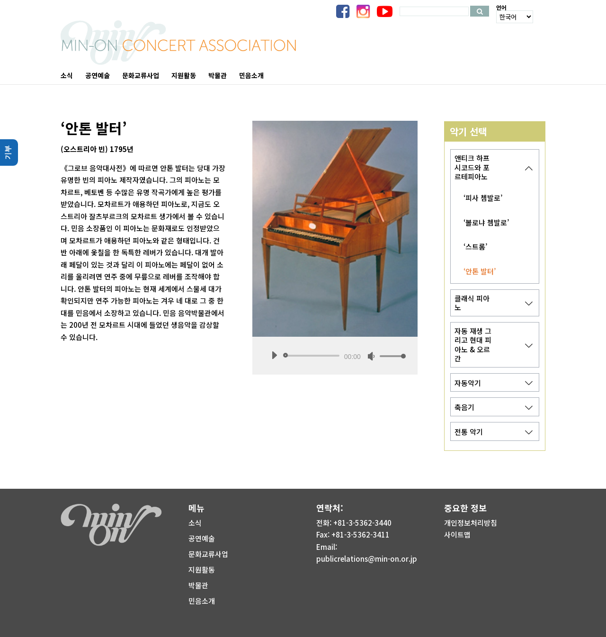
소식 (195, 523)
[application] (335, 355)
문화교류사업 (208, 554)
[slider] (312, 356)
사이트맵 (457, 534)
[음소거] (371, 356)
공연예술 (201, 538)
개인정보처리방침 (470, 523)
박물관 (198, 585)
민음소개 (201, 601)
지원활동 (201, 569)
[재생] (274, 355)
